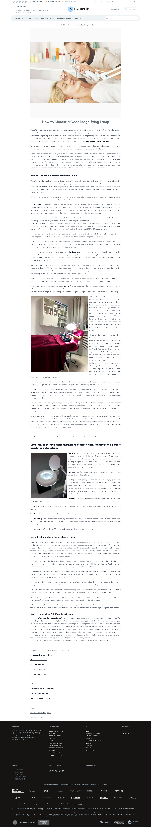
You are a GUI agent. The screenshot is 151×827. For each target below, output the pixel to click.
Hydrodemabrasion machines (41, 655)
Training (136, 2)
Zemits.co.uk (125, 733)
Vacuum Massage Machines (40, 698)
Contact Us (115, 2)
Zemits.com (125, 731)
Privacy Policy (54, 750)
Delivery (51, 740)
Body (36, 18)
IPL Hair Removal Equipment (40, 713)
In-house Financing (92, 750)
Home (59, 25)
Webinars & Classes (55, 743)
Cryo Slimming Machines (39, 693)
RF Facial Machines (37, 665)
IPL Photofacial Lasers (38, 674)
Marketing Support (55, 745)
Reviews (123, 2)
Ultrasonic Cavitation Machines (42, 689)
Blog (108, 2)
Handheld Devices (64, 18)
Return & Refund (54, 753)
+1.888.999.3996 (20, 7)
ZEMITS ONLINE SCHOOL (56, 731)
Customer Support (55, 736)
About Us (52, 733)
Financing (89, 745)
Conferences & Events (56, 748)
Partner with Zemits (55, 755)
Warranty (52, 738)
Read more (79, 804)
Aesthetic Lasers (47, 18)
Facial (28, 18)
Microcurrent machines (38, 660)
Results (130, 2)
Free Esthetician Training (94, 740)
